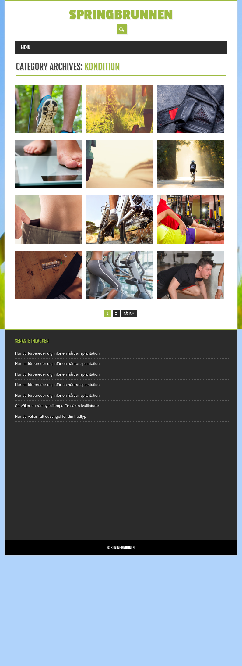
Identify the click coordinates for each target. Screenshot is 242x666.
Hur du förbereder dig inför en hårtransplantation (57, 353)
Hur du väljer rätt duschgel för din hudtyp (50, 416)
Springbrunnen (121, 15)
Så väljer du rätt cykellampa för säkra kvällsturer (57, 405)
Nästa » (129, 313)
